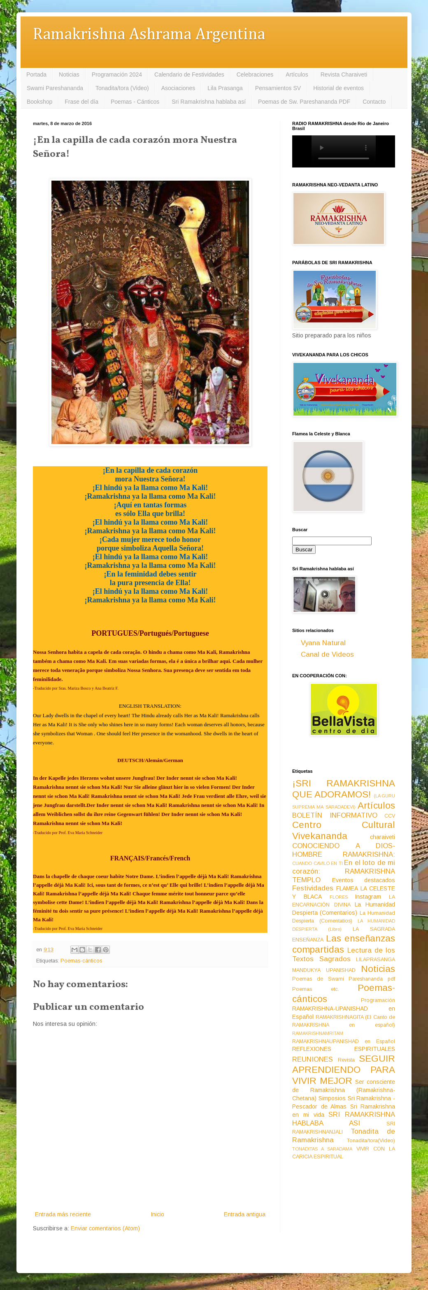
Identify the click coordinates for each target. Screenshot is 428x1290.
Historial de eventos (338, 88)
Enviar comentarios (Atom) (105, 1228)
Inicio (157, 1214)
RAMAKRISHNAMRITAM (317, 1033)
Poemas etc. (315, 989)
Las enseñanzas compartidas (343, 944)
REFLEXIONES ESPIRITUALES (343, 1049)
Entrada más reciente (63, 1214)
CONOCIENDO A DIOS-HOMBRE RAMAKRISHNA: (343, 850)
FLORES (339, 897)
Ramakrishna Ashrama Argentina (149, 35)
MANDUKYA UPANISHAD (324, 970)
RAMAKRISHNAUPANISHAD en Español (343, 1041)
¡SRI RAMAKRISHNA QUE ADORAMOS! (343, 789)
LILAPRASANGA (375, 959)
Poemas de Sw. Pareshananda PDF (304, 101)
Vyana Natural (323, 643)
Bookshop (39, 101)
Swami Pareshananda (55, 88)
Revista (346, 1060)
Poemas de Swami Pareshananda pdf (343, 979)
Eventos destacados (363, 880)
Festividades (312, 888)
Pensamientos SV (278, 88)
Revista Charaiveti (344, 74)
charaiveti (382, 837)
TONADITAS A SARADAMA (322, 1148)
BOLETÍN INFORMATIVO (334, 815)
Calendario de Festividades (189, 74)
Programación (378, 1000)
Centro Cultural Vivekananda (343, 830)
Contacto (374, 101)
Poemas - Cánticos (135, 101)
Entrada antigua (244, 1214)
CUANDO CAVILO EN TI (317, 863)
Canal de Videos (327, 654)
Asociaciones (178, 88)
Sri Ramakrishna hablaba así (209, 101)
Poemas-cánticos (81, 961)
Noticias (69, 74)
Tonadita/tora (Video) (122, 88)
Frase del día (81, 101)
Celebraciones (255, 74)
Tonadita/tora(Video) (371, 1141)
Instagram (368, 896)
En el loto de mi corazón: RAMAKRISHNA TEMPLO (343, 871)
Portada (36, 74)
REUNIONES (312, 1059)
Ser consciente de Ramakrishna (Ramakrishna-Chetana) (343, 1090)
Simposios (332, 1098)
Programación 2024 (117, 74)
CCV (389, 816)
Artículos (297, 74)
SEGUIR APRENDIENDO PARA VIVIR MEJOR (343, 1069)
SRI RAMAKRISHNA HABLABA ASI (343, 1119)
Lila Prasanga (225, 88)
